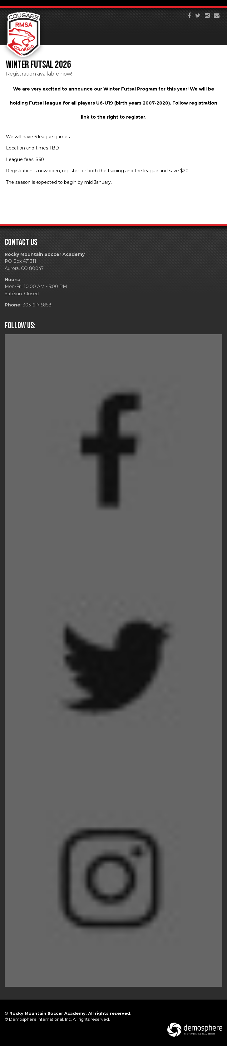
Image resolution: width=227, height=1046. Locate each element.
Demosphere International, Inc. (40, 1019)
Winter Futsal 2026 (38, 65)
